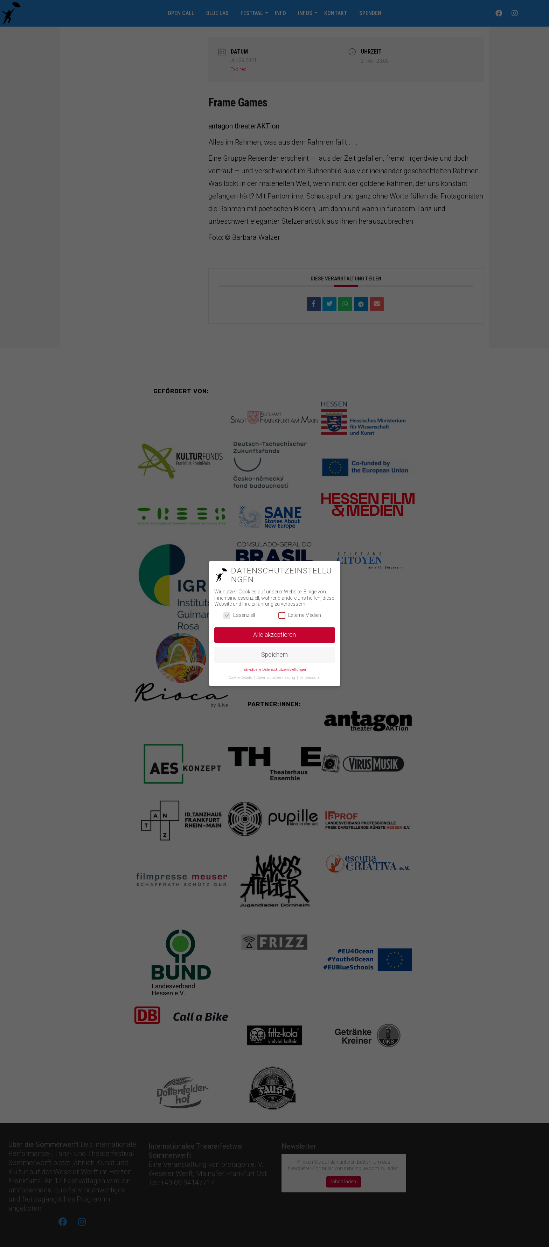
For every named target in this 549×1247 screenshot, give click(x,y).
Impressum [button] (310, 677)
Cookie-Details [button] (241, 677)
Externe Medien (299, 615)
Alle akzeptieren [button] (274, 634)
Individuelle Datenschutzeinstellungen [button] (274, 669)
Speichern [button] (274, 654)
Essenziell (239, 615)
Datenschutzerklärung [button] (276, 677)
